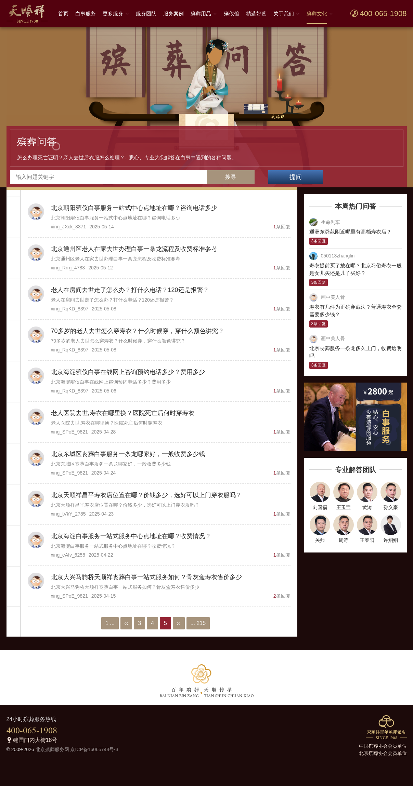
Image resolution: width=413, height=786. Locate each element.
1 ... (110, 623)
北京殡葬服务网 (52, 749)
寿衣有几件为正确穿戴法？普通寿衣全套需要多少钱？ (355, 311)
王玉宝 (343, 507)
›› (179, 623)
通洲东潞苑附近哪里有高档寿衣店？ (350, 232)
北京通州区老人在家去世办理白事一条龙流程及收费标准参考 (134, 248)
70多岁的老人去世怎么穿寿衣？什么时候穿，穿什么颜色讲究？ (137, 331)
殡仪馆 (231, 13)
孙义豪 (391, 507)
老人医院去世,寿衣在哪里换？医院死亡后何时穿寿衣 (122, 413)
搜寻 (230, 177)
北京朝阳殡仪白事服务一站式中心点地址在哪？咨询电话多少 (134, 207)
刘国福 (320, 507)
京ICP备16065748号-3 (94, 749)
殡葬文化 (317, 13)
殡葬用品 (201, 13)
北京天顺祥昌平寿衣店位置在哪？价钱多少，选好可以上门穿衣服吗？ (146, 495)
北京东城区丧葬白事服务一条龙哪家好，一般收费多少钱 (128, 454)
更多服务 (113, 13)
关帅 (320, 540)
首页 (63, 13)
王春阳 (367, 540)
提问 (295, 177)
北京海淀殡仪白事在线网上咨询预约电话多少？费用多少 (128, 372)
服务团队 (146, 13)
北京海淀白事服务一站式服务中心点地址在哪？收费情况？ (131, 536)
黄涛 (367, 507)
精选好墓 (256, 13)
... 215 (198, 623)
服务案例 (173, 13)
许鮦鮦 (391, 540)
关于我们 (283, 13)
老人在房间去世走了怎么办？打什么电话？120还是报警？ (130, 290)
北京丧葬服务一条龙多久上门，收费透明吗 (355, 352)
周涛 (343, 540)
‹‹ (126, 623)
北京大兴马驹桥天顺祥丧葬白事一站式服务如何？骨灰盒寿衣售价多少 (146, 577)
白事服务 (85, 13)
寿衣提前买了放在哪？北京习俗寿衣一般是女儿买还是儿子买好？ (355, 269)
